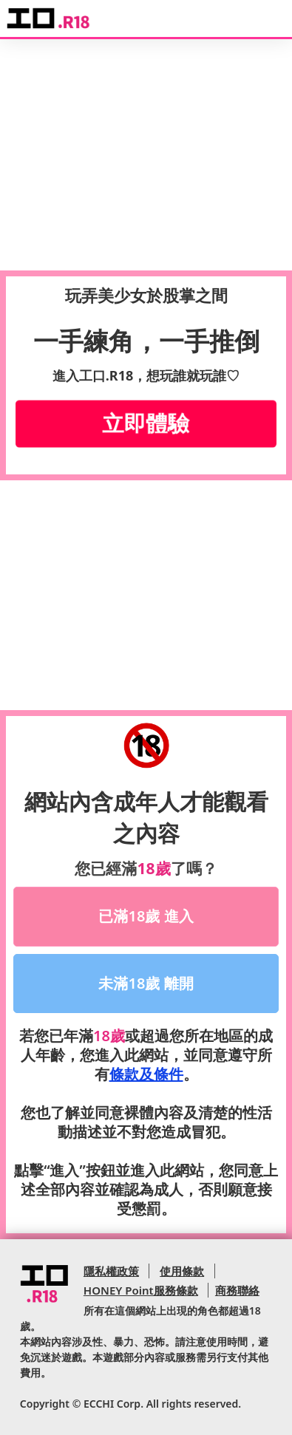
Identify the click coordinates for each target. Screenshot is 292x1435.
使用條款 (182, 1271)
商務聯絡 (237, 1290)
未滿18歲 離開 (145, 983)
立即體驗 (146, 423)
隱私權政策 (111, 1271)
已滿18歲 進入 (145, 916)
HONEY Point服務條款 (141, 1290)
